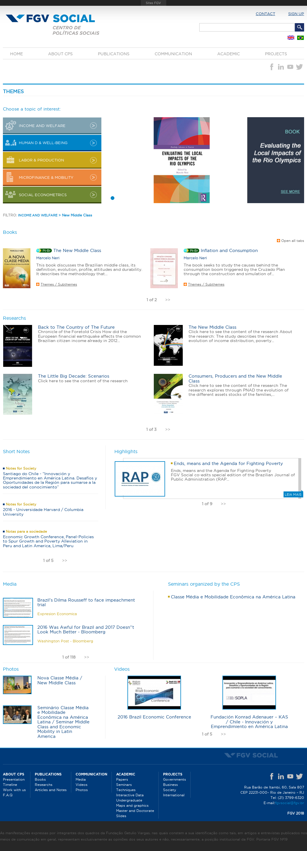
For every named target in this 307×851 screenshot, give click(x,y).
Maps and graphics (132, 805)
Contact (265, 14)
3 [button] (123, 198)
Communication (173, 54)
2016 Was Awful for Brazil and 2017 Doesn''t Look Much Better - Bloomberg (85, 630)
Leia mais (293, 494)
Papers (122, 779)
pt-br (46, 250)
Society (169, 790)
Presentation (14, 779)
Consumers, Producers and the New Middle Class (235, 378)
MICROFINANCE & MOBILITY (46, 177)
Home (16, 54)
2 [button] (118, 198)
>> (167, 299)
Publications (113, 54)
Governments (174, 779)
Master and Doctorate (135, 811)
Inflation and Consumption (229, 250)
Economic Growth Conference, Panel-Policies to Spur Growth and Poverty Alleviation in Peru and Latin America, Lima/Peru (48, 541)
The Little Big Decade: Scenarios (73, 376)
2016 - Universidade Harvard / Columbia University (43, 511)
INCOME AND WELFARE (42, 126)
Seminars (124, 784)
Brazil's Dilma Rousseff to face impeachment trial (86, 602)
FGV (153, 3)
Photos (82, 790)
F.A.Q (7, 795)
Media (81, 779)
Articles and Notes (51, 790)
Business (170, 784)
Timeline (10, 784)
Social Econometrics (43, 195)
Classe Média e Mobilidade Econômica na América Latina (233, 596)
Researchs (43, 784)
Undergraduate (129, 800)
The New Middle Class (77, 250)
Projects (276, 54)
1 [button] (113, 198)
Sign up (296, 14)
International (173, 795)
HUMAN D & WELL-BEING (43, 143)
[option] (204, 160)
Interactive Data (130, 795)
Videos (81, 784)
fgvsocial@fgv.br (289, 803)
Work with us (14, 790)
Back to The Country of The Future (76, 327)
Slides (121, 816)
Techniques (126, 790)
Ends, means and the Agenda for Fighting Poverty (228, 463)
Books (40, 779)
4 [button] (128, 198)
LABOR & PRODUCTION (41, 160)
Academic (228, 54)
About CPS (60, 54)
